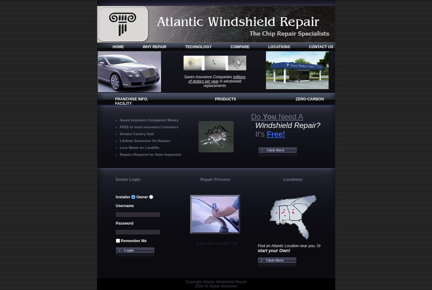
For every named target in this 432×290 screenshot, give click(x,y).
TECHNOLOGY (198, 47)
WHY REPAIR (155, 47)
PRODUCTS (225, 99)
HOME (118, 47)
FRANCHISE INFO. (131, 99)
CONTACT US (321, 47)
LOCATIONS (279, 47)
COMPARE (240, 47)
